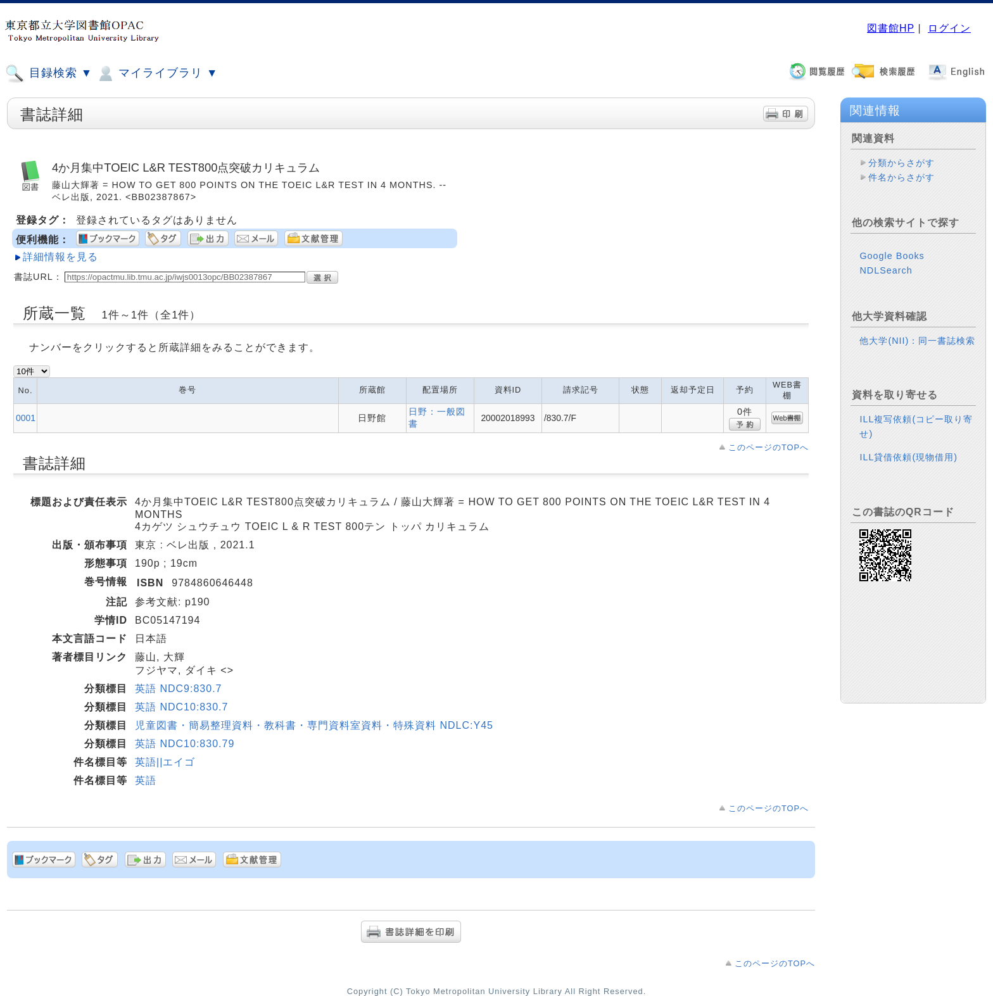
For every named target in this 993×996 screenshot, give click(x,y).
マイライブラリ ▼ (157, 73)
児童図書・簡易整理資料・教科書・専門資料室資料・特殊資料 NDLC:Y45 (314, 725)
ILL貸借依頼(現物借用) (908, 457)
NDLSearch (885, 270)
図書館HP (890, 28)
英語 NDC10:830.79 (184, 743)
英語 (145, 780)
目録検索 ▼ (48, 73)
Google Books (891, 256)
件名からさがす (901, 177)
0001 (25, 418)
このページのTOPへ (768, 447)
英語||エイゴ (165, 762)
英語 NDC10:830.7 (181, 707)
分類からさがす (901, 163)
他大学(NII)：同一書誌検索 (917, 341)
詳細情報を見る (60, 256)
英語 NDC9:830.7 (178, 688)
